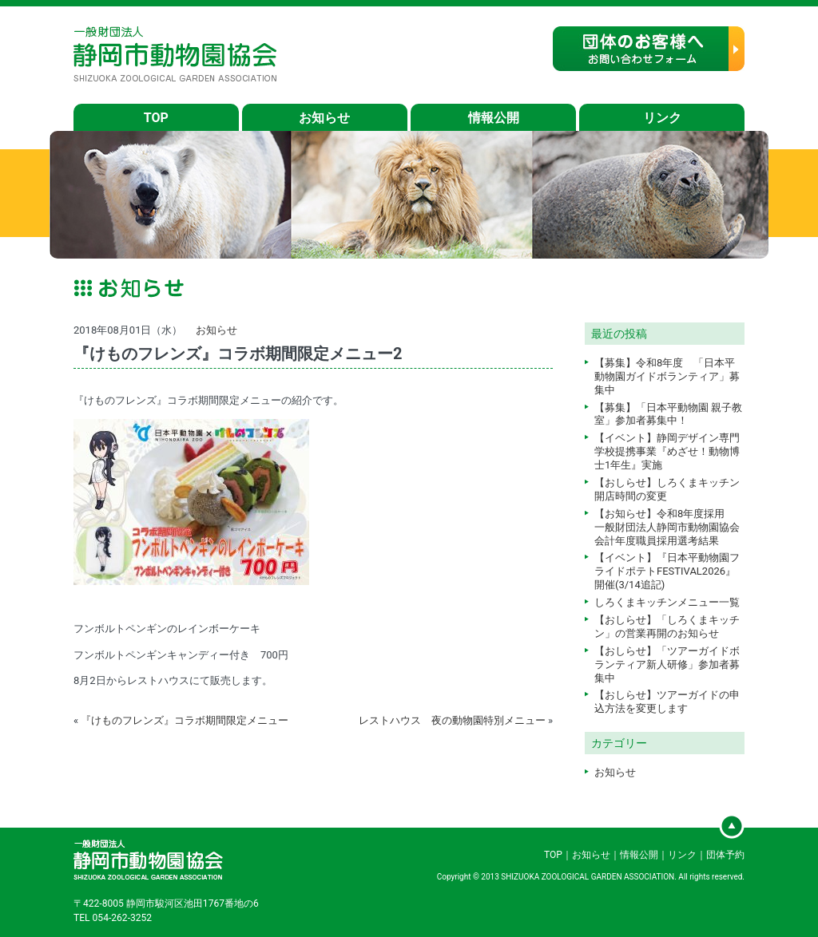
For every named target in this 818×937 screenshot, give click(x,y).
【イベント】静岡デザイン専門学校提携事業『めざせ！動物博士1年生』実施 (667, 451)
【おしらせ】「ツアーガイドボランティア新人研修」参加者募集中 (667, 664)
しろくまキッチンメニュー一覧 (667, 602)
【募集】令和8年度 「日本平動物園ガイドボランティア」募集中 (667, 376)
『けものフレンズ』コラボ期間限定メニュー (184, 720)
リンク (662, 117)
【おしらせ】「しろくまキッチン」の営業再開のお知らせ (667, 626)
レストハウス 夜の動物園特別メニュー (452, 720)
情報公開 (493, 117)
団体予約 (725, 854)
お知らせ (324, 117)
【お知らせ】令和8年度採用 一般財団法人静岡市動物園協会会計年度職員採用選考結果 (667, 527)
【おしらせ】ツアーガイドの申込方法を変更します (667, 701)
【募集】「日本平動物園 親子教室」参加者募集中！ (668, 414)
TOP (156, 117)
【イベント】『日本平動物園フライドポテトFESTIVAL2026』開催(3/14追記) (667, 571)
